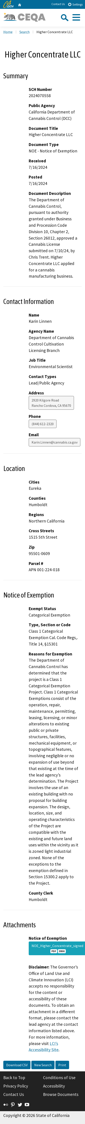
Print (62, 1065)
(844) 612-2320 (43, 424)
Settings (75, 4)
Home (8, 32)
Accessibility (54, 1086)
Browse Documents (60, 1094)
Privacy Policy (15, 1086)
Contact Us (58, 4)
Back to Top (14, 1077)
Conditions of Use (59, 1077)
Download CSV (17, 1065)
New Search (43, 1065)
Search (24, 32)
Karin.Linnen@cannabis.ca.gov (54, 442)
